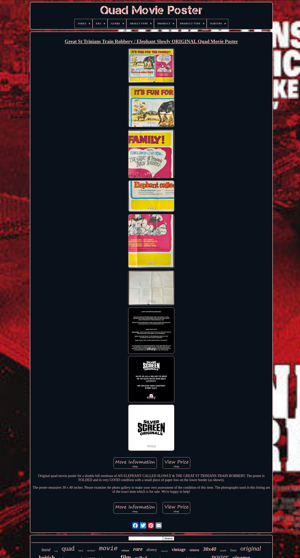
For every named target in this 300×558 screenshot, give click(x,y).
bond (46, 550)
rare (138, 549)
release (125, 550)
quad (68, 548)
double (223, 550)
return (194, 550)
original (250, 548)
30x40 (209, 549)
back (80, 550)
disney (152, 549)
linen (233, 550)
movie (108, 548)
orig (56, 551)
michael (91, 550)
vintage (179, 549)
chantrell (164, 551)
